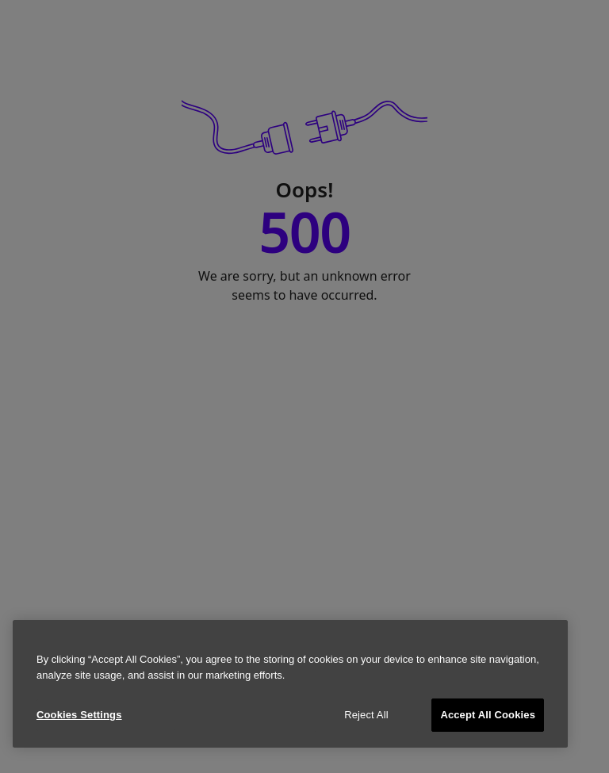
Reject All (366, 715)
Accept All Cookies (487, 715)
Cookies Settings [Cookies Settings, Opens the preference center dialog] (79, 715)
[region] (290, 684)
